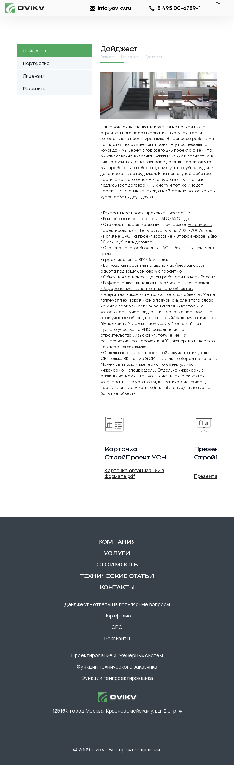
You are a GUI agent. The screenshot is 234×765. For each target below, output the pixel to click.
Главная (107, 57)
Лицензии (33, 76)
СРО (117, 627)
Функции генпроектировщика (117, 678)
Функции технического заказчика (117, 666)
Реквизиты (34, 89)
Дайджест (35, 50)
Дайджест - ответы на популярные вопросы (117, 604)
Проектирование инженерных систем (117, 655)
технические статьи (117, 576)
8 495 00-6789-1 (175, 8)
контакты (117, 587)
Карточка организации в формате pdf (134, 473)
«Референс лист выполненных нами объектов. (146, 288)
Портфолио (36, 63)
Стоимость (117, 564)
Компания (129, 57)
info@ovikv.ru (110, 8)
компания (117, 542)
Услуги (117, 553)
